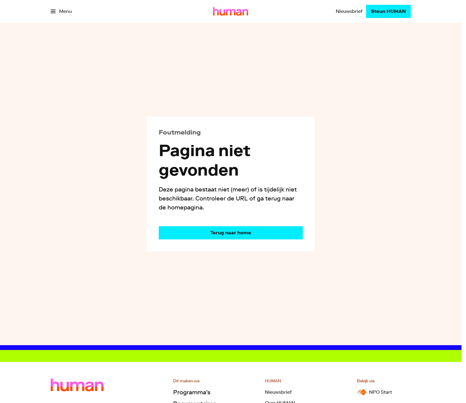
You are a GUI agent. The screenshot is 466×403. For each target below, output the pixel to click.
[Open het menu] (61, 11)
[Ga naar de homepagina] (231, 232)
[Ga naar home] (230, 11)
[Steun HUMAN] (388, 11)
